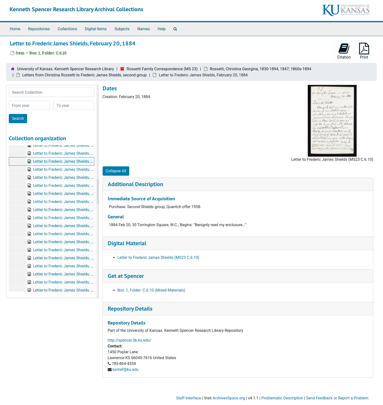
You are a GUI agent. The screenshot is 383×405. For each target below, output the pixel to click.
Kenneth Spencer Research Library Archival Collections (76, 9)
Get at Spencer (126, 276)
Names (143, 29)
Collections (67, 29)
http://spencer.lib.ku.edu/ (129, 340)
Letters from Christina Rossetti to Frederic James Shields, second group (84, 75)
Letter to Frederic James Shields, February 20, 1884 (77, 161)
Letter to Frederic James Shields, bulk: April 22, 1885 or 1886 (85, 242)
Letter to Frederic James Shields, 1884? (67, 209)
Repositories (39, 29)
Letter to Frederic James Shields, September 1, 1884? (79, 201)
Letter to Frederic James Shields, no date (68, 177)
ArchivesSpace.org (229, 398)
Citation (344, 51)
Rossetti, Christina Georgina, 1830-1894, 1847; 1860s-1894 (260, 69)
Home (15, 29)
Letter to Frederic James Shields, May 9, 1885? (73, 274)
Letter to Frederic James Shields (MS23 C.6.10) (158, 257)
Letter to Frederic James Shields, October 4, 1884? (76, 169)
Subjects (122, 29)
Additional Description (135, 184)
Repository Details (130, 308)
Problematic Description (282, 398)
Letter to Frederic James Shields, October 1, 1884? (76, 217)
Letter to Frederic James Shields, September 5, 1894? (79, 290)
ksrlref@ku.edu (125, 369)
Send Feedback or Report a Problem (337, 398)
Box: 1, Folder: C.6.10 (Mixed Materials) (151, 290)
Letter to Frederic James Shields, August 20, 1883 (76, 145)
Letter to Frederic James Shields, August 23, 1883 (76, 153)
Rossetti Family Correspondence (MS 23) (162, 69)
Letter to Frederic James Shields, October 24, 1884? (77, 225)
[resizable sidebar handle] (98, 191)
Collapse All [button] (116, 171)
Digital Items (95, 29)
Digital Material (127, 243)
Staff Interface (188, 398)
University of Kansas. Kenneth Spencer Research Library (65, 69)
